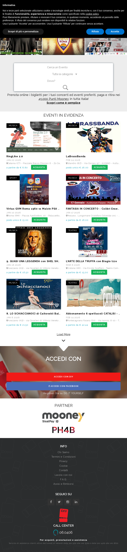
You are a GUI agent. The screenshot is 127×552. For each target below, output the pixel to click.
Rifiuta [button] (95, 31)
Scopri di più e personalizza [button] (23, 31)
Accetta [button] (115, 31)
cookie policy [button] (92, 14)
